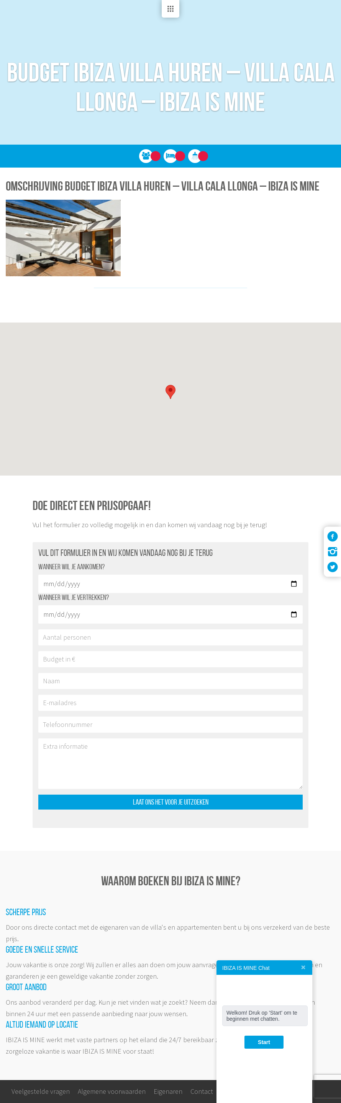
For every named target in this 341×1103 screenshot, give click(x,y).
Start (264, 1042)
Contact (201, 1091)
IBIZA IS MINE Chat (246, 968)
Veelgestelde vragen (40, 1091)
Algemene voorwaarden (112, 1091)
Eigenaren (168, 1091)
